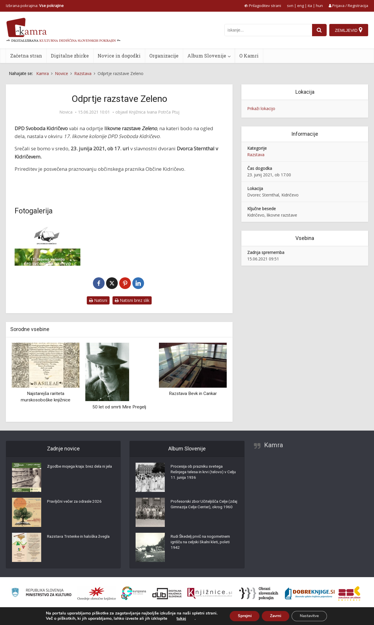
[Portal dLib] (167, 593)
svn (290, 5)
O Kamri (249, 56)
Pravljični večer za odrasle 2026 (76, 502)
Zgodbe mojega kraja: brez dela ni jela (78, 470)
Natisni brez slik (132, 300)
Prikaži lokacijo (261, 108)
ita (310, 5)
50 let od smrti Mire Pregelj (119, 407)
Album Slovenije (206, 56)
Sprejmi (243, 616)
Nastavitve (311, 616)
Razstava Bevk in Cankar (193, 393)
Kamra (273, 445)
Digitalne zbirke (70, 56)
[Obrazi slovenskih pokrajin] (258, 593)
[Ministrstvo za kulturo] (41, 593)
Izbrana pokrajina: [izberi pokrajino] (35, 5)
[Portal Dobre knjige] (310, 593)
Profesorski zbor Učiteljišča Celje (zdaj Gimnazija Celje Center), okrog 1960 (203, 508)
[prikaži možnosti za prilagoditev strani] (262, 5)
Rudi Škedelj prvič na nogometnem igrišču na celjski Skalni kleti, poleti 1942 (202, 543)
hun (319, 5)
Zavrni (275, 616)
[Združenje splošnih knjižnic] (349, 593)
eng (300, 5)
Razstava (255, 154)
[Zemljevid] (348, 30)
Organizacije (164, 56)
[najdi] (318, 30)
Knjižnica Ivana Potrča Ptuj (154, 112)
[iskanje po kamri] (267, 30)
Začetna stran (26, 56)
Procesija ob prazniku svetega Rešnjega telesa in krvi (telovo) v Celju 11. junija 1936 (200, 473)
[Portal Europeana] (133, 593)
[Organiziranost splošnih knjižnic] (96, 593)
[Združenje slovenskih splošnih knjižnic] (209, 593)
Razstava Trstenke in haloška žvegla (80, 537)
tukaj (178, 618)
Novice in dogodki (119, 56)
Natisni (98, 300)
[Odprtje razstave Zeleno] (47, 244)
